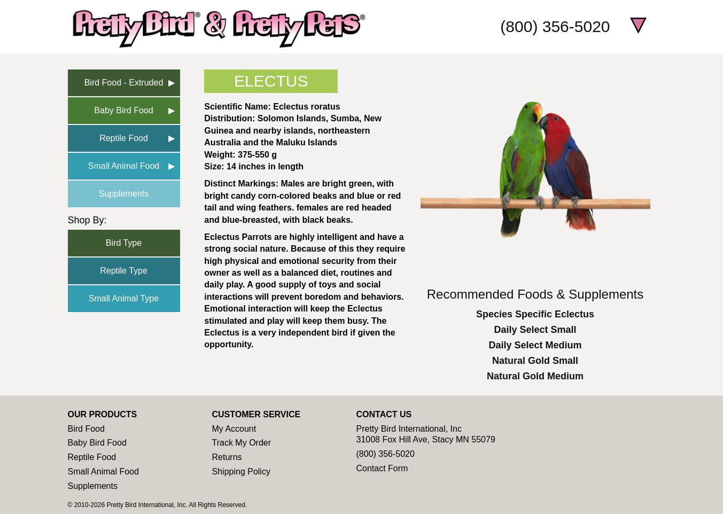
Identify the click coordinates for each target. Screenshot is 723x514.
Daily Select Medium (534, 345)
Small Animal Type (124, 298)
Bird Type (124, 242)
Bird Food (86, 428)
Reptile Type (123, 270)
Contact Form (382, 468)
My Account (234, 428)
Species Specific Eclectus (535, 314)
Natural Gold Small (535, 360)
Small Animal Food (123, 165)
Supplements (124, 193)
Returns (227, 457)
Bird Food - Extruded (124, 82)
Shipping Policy (241, 471)
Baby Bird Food (123, 110)
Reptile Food (123, 138)
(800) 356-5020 (555, 26)
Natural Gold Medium (535, 376)
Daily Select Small (535, 329)
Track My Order (241, 442)
